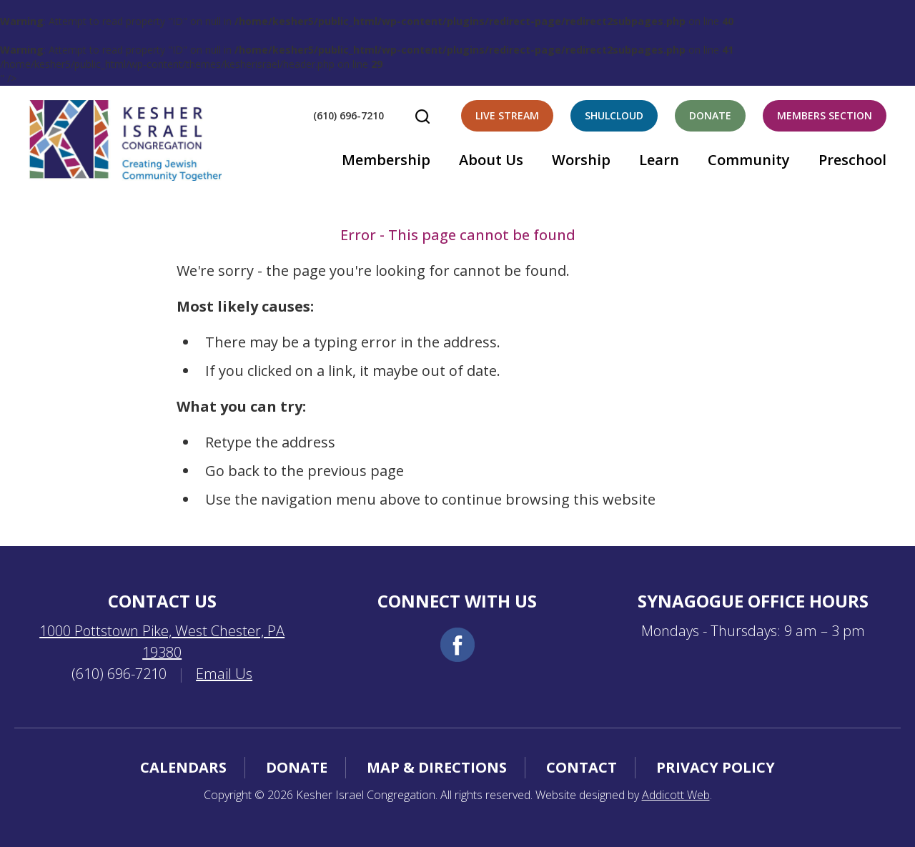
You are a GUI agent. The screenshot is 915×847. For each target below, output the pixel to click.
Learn (659, 159)
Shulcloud (614, 115)
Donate (710, 115)
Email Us (224, 673)
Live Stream (507, 115)
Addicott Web (676, 795)
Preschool (852, 159)
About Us (491, 159)
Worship (581, 159)
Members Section (824, 115)
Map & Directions (437, 767)
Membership (386, 159)
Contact (581, 767)
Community (749, 159)
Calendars (183, 767)
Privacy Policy (715, 767)
